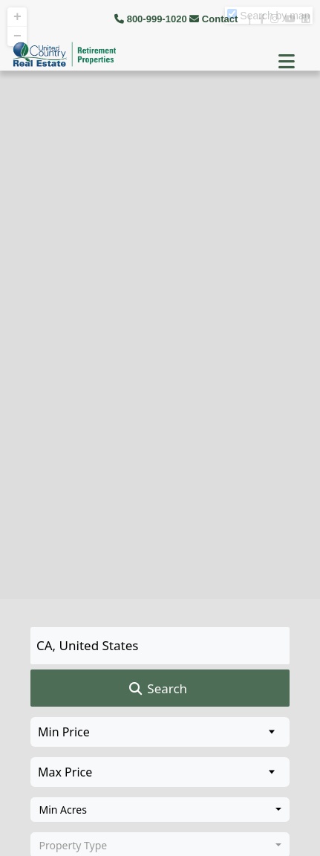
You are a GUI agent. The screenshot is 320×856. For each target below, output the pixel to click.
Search (157, 688)
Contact (215, 19)
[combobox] (160, 810)
